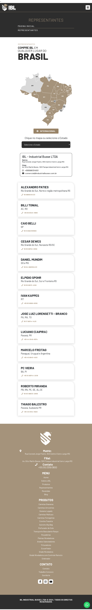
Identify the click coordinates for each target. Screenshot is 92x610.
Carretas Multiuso (46, 515)
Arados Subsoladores (46, 542)
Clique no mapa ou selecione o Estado (46, 138)
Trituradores (46, 546)
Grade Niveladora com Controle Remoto (46, 556)
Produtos (46, 485)
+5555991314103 (30, 170)
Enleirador (46, 559)
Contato (46, 569)
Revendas (46, 492)
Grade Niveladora (46, 552)
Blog (46, 495)
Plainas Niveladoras (46, 539)
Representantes (28, 30)
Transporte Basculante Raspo (46, 532)
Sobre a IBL (46, 481)
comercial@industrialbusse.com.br (39, 173)
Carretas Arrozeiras (46, 508)
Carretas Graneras (46, 505)
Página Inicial (26, 26)
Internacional (46, 131)
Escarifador (46, 549)
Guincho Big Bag (46, 525)
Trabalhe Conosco (46, 572)
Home (46, 478)
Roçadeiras (46, 535)
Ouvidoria (46, 576)
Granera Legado (46, 512)
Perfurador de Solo (46, 529)
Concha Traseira (46, 522)
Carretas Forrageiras (46, 518)
